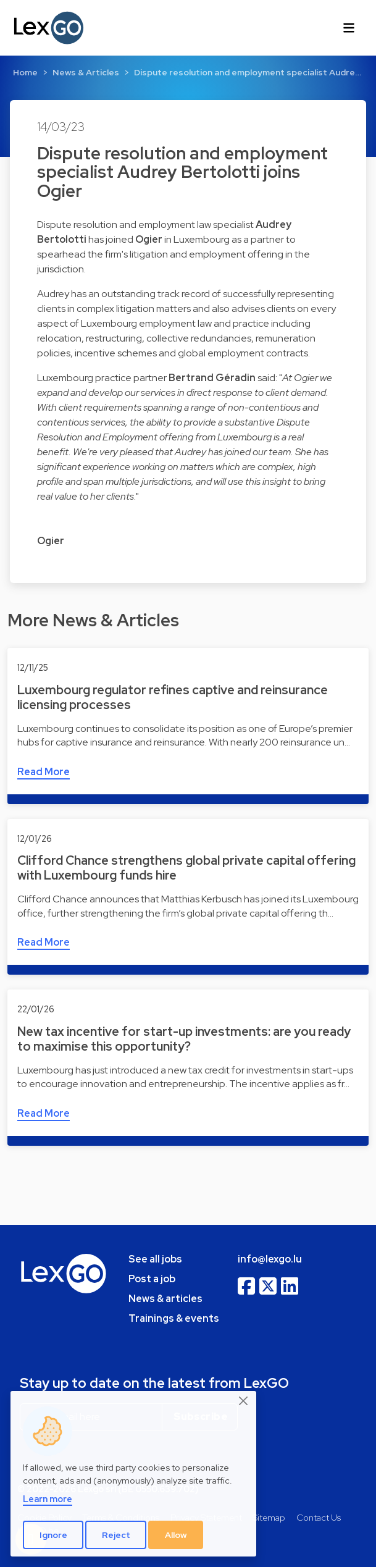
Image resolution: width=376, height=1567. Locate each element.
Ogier (50, 540)
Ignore (53, 1534)
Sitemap (269, 1517)
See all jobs (155, 1259)
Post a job (151, 1278)
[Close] (244, 1401)
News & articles (165, 1298)
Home (25, 72)
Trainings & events (173, 1318)
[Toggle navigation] (349, 27)
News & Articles (85, 72)
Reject (116, 1534)
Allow (176, 1534)
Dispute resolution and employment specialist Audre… (247, 72)
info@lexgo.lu (270, 1259)
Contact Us (318, 1517)
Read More (43, 771)
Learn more (47, 1499)
